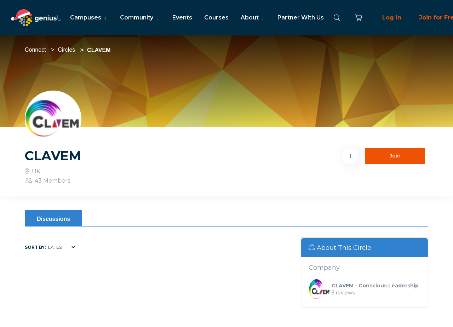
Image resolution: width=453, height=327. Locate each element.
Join (395, 156)
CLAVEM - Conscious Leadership (375, 285)
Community (140, 17)
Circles (66, 50)
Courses (216, 17)
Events (182, 17)
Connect (35, 50)
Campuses (89, 17)
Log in (391, 17)
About (253, 17)
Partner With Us (300, 17)
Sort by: (35, 247)
